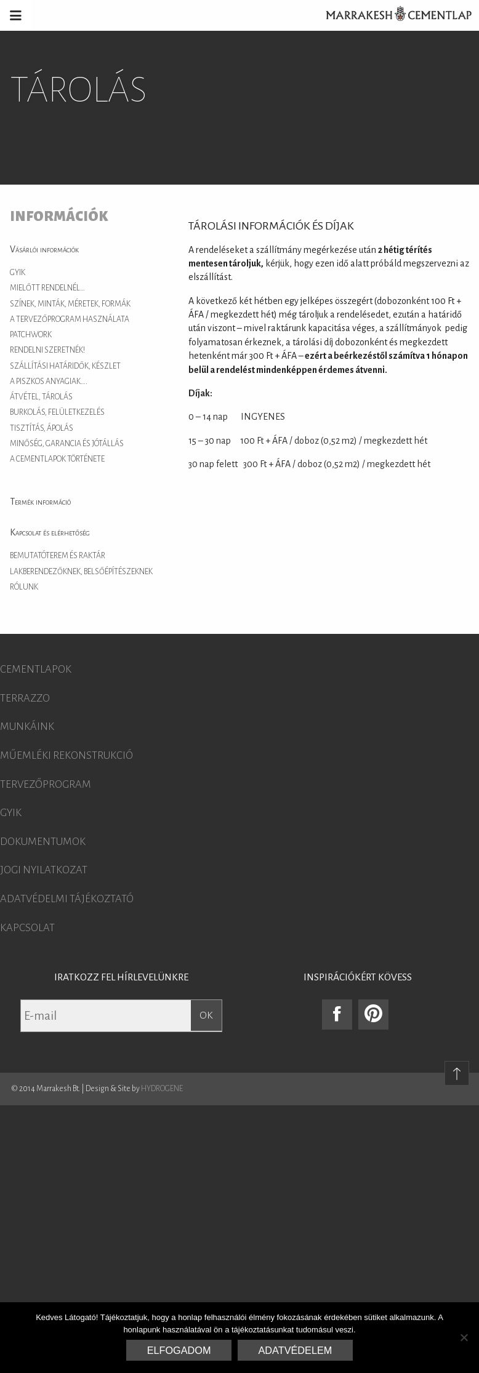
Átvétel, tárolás (41, 397)
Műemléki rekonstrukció (66, 755)
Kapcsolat (27, 928)
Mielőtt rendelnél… (47, 288)
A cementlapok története (57, 459)
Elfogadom (179, 1350)
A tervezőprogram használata (69, 319)
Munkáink (27, 726)
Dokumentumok (43, 841)
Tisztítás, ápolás (41, 428)
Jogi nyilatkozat (43, 870)
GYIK (17, 272)
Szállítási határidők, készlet (65, 366)
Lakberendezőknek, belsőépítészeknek (81, 571)
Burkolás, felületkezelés (57, 412)
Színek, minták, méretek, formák (70, 304)
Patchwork (31, 334)
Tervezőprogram (45, 784)
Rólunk (24, 587)
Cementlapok (35, 669)
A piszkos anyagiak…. (48, 381)
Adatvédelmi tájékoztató (67, 899)
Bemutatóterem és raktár (57, 555)
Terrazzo (25, 698)
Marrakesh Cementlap (392, 15)
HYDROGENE (162, 1088)
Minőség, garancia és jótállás (67, 443)
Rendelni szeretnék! (47, 350)
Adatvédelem (295, 1350)
